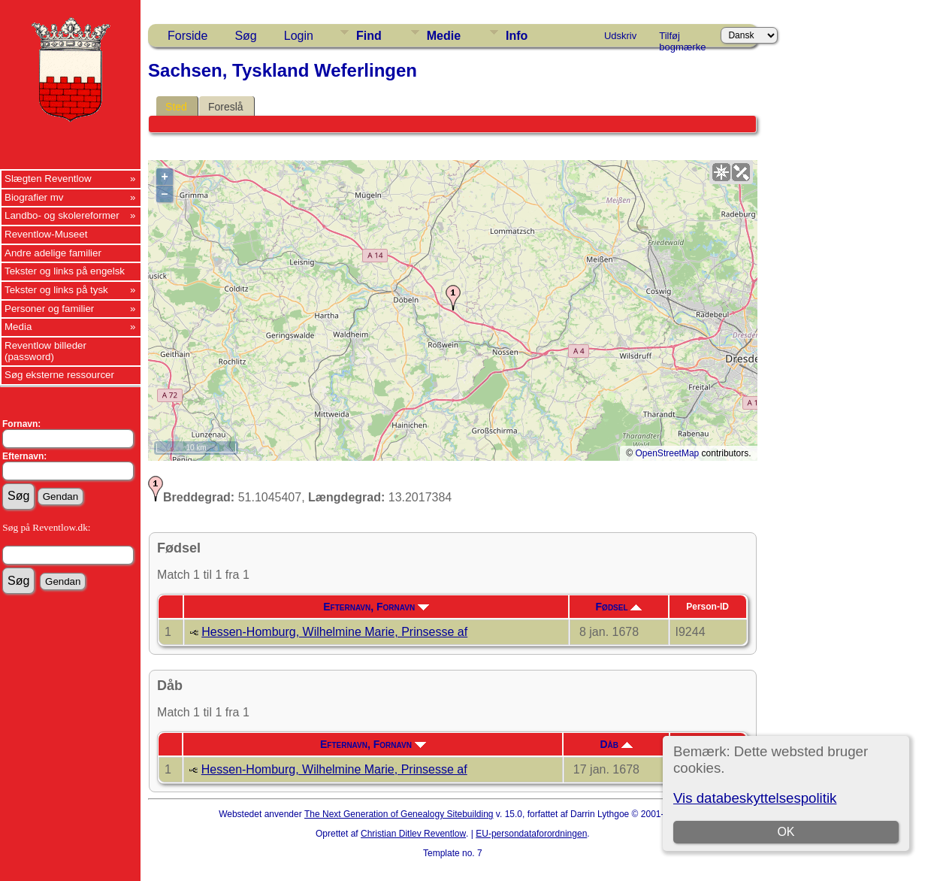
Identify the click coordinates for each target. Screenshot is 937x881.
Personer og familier (49, 308)
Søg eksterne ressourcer (59, 374)
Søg (245, 35)
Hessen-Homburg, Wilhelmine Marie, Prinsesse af (334, 631)
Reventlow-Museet (46, 234)
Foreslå (225, 107)
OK (785, 831)
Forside (187, 35)
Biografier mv (34, 197)
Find (369, 35)
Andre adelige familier (53, 253)
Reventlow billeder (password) (45, 351)
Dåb (616, 744)
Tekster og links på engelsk (65, 271)
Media (18, 326)
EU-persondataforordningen (531, 833)
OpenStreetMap (668, 453)
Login (298, 35)
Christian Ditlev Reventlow (413, 833)
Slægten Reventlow (48, 178)
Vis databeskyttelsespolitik (754, 798)
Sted (176, 107)
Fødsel (619, 607)
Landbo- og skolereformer (62, 215)
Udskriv (620, 35)
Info (516, 35)
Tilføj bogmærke (682, 38)
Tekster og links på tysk (56, 289)
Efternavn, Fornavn (376, 607)
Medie (444, 35)
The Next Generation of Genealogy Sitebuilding (399, 814)
